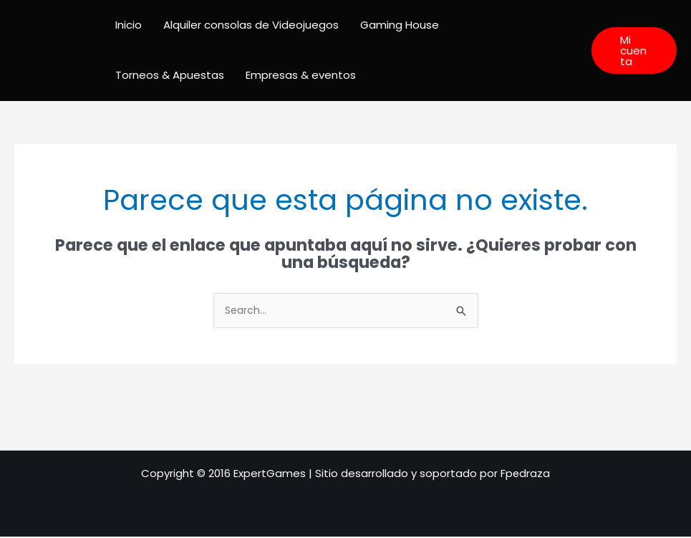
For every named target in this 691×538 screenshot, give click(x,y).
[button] (634, 50)
